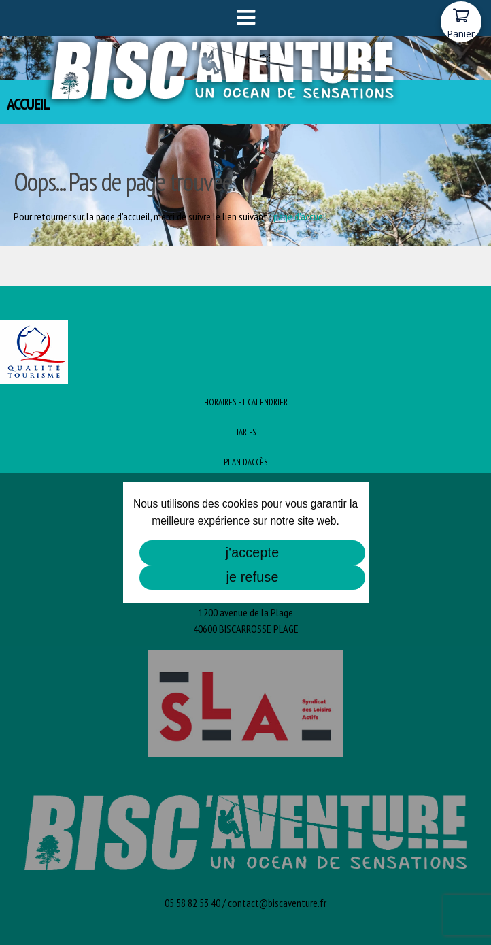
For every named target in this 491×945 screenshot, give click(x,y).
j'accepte (253, 552)
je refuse (252, 576)
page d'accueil (300, 216)
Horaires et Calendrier (246, 402)
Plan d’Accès (245, 462)
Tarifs (246, 432)
